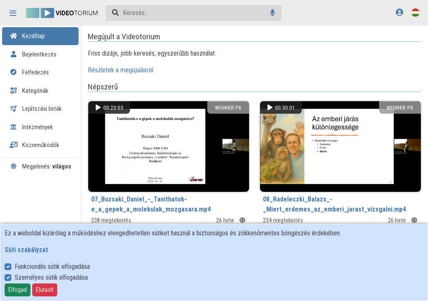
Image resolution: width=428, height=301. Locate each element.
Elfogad (17, 289)
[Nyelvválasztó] (415, 12)
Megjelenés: (40, 166)
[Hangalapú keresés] (272, 13)
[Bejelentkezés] (399, 12)
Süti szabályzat (26, 250)
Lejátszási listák (36, 108)
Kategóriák (29, 90)
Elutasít (45, 289)
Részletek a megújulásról (132, 70)
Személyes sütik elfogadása (51, 277)
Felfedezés (29, 72)
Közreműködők (34, 145)
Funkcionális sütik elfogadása (52, 266)
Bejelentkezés (33, 54)
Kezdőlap (27, 36)
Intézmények (31, 127)
